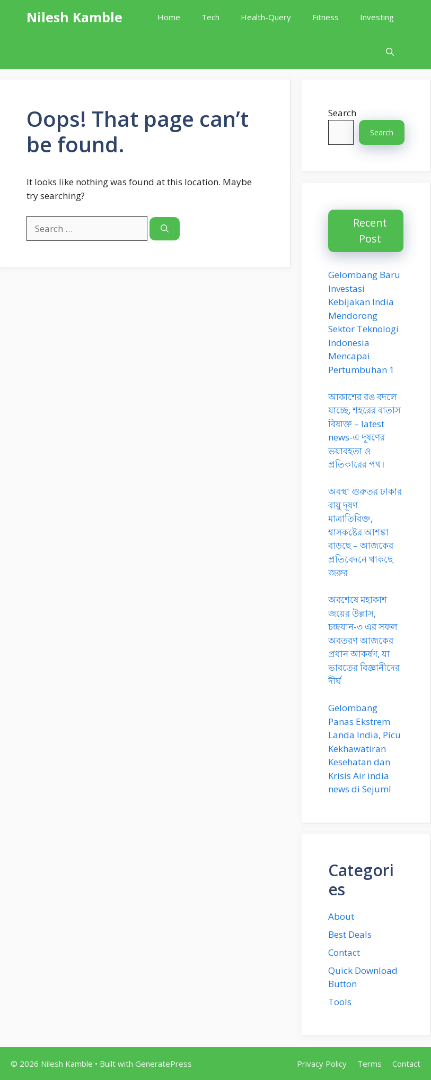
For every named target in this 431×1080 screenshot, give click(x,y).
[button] (389, 51)
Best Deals (350, 934)
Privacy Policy (322, 1063)
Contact (344, 952)
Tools (339, 1002)
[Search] (164, 229)
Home (168, 17)
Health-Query (266, 17)
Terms (369, 1063)
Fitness (325, 17)
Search (342, 113)
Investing (377, 17)
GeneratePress (163, 1063)
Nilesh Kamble (74, 17)
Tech (210, 17)
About (341, 916)
